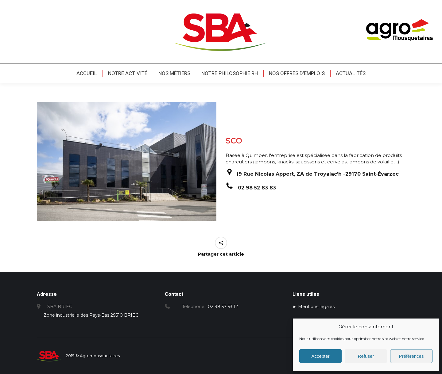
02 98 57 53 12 (223, 306)
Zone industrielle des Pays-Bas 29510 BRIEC (92, 315)
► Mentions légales (314, 306)
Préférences (411, 356)
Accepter (320, 356)
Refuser (366, 356)
